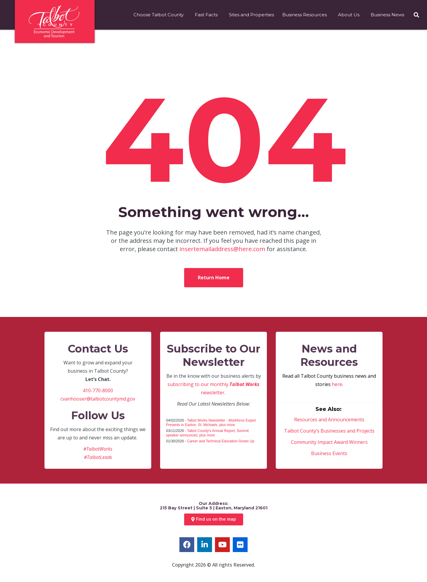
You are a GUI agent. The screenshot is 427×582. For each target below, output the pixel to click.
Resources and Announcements (329, 419)
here (337, 384)
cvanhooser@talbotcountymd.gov (97, 399)
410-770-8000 (98, 390)
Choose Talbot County (160, 15)
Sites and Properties (251, 14)
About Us (350, 15)
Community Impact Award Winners (329, 442)
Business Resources (306, 15)
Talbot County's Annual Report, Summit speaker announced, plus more (207, 433)
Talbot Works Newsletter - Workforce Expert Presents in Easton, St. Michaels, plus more (211, 422)
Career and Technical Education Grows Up (220, 441)
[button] (416, 15)
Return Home (214, 277)
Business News (389, 15)
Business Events (329, 453)
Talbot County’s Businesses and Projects (329, 431)
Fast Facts (208, 15)
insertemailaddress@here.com (222, 249)
